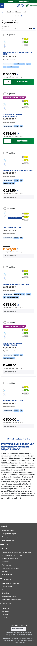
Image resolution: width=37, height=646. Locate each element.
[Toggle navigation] (2, 7)
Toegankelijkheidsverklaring (11, 625)
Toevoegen (22, 94)
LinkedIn (5, 640)
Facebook (5, 634)
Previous (2, 22)
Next (35, 22)
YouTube (5, 644)
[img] (4, 46)
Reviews (5, 597)
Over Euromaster (8, 575)
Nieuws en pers (7, 600)
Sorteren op (5, 33)
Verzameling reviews (9, 622)
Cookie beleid (6, 615)
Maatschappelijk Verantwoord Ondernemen (17, 578)
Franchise (5, 587)
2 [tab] (19, 23)
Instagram (5, 637)
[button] (32, 35)
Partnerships (6, 591)
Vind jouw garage (8, 566)
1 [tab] (16, 23)
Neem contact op (8, 556)
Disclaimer (5, 619)
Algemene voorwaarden (10, 609)
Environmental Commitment (12, 581)
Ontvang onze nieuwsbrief (11, 563)
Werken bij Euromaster (10, 584)
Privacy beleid (7, 612)
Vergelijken (11, 42)
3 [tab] (21, 23)
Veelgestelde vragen (9, 559)
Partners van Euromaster (10, 594)
